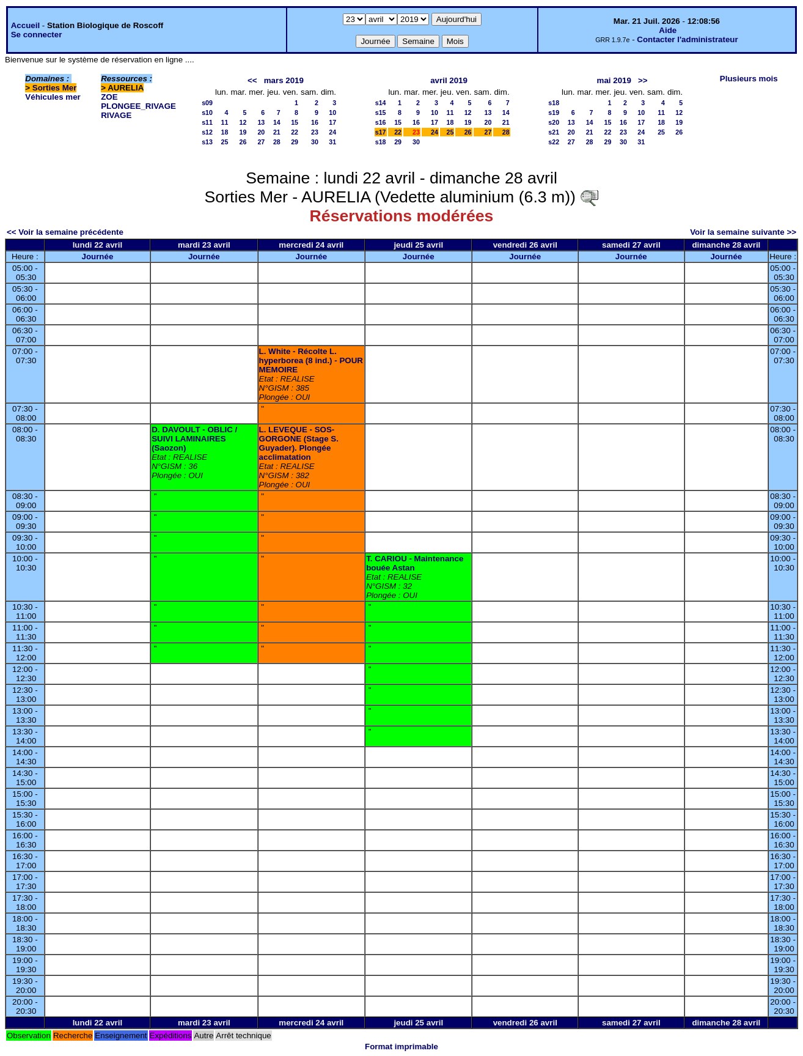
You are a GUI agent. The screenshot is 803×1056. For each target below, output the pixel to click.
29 (294, 142)
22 (294, 132)
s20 (553, 122)
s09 (207, 102)
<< (252, 80)
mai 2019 (614, 80)
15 (294, 122)
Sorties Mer (54, 87)
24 (332, 132)
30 (314, 142)
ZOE (109, 97)
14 (276, 122)
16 (314, 122)
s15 (380, 112)
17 (332, 122)
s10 (207, 112)
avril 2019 (449, 80)
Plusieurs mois (749, 78)
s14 (380, 102)
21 (276, 132)
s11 (207, 122)
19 (243, 132)
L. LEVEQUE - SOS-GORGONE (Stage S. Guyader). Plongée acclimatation (299, 443)
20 (261, 132)
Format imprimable (401, 1046)
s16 (380, 122)
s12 (207, 132)
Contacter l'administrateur (687, 39)
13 (261, 122)
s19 (553, 112)
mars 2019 (284, 80)
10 (332, 112)
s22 (553, 142)
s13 (207, 142)
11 (225, 122)
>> (643, 80)
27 (261, 142)
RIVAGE (116, 115)
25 (225, 142)
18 (225, 132)
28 (276, 142)
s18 (380, 142)
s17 (380, 132)
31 (332, 142)
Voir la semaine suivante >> (743, 232)
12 (243, 122)
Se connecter (36, 34)
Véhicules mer (52, 97)
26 (243, 142)
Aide (667, 30)
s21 (553, 132)
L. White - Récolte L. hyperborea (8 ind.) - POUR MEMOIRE (311, 360)
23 (314, 132)
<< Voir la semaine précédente (65, 232)
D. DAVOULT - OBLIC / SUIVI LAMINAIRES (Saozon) (194, 438)
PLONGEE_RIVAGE (138, 106)
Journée (97, 256)
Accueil (25, 25)
